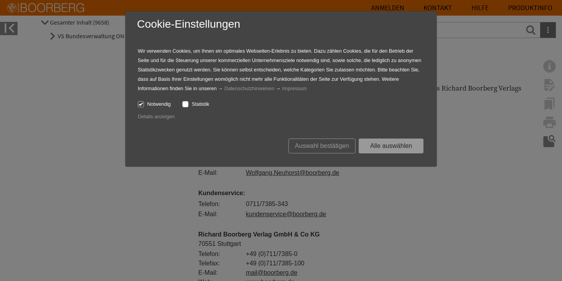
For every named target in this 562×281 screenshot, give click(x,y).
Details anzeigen (156, 116)
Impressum (294, 88)
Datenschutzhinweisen (249, 88)
